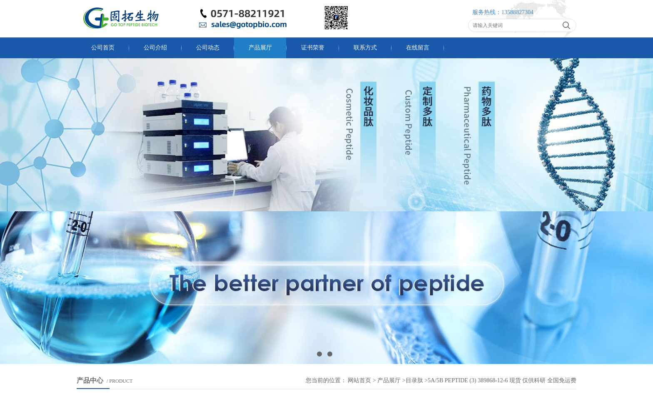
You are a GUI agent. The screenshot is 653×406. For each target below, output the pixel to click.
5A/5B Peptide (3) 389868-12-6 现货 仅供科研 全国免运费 (502, 380)
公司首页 (103, 48)
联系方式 (365, 48)
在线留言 (417, 48)
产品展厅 (260, 48)
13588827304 (517, 12)
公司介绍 (155, 48)
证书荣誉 (312, 48)
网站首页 (359, 380)
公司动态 (207, 48)
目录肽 (414, 380)
